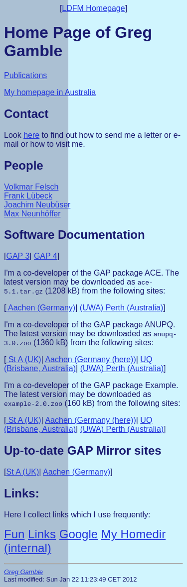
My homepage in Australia (50, 92)
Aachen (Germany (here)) (90, 359)
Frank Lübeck (28, 196)
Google (78, 534)
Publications (25, 75)
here (31, 135)
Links (42, 534)
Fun (14, 534)
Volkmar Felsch (31, 187)
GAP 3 (17, 256)
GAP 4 (45, 256)
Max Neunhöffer (32, 213)
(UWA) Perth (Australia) (121, 307)
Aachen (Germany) (40, 307)
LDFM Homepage (93, 8)
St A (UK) (23, 359)
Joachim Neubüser (37, 204)
